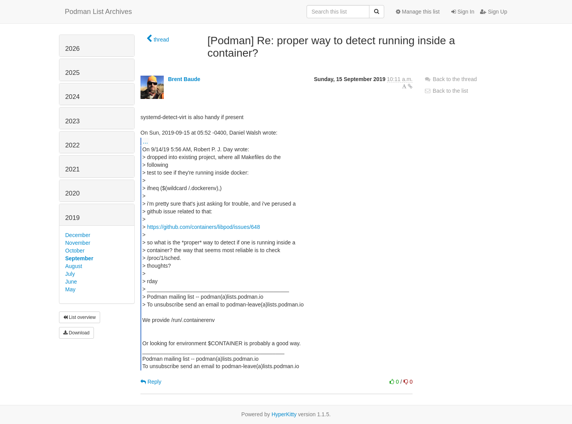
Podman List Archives (98, 12)
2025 (72, 72)
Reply (150, 382)
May (70, 289)
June (71, 282)
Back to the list (446, 91)
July (70, 274)
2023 (72, 121)
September (79, 258)
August (73, 266)
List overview (79, 317)
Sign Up (493, 12)
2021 (72, 169)
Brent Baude (184, 79)
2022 (72, 145)
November (77, 243)
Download (76, 333)
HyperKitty (284, 414)
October (75, 250)
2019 (72, 218)
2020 (72, 193)
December (77, 235)
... (145, 141)
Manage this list (418, 12)
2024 (72, 96)
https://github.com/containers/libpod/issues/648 (203, 227)
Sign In (462, 12)
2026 (72, 48)
